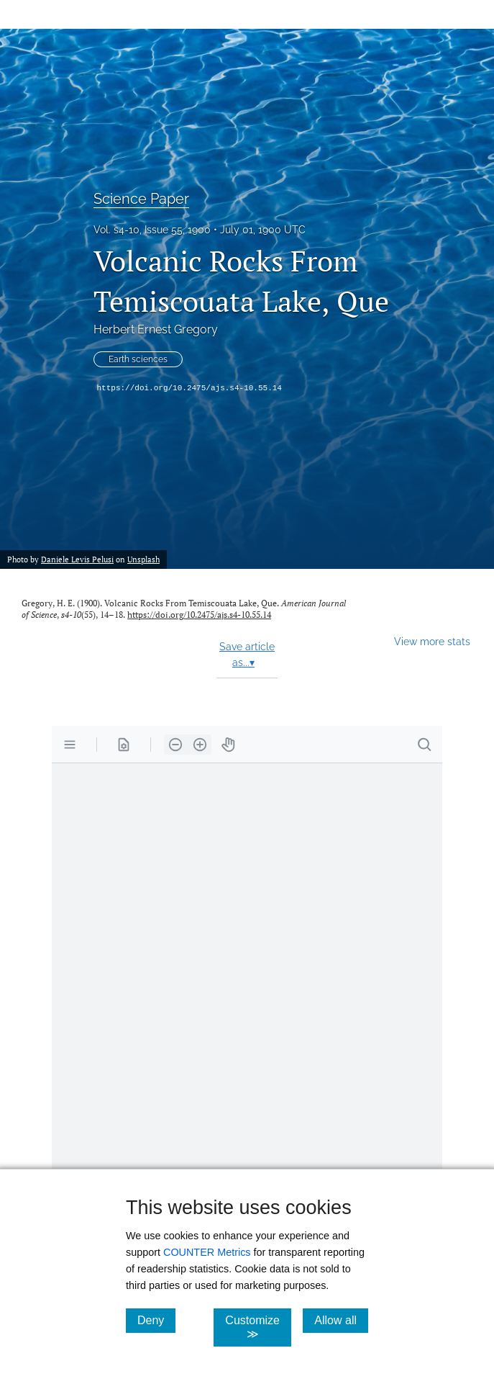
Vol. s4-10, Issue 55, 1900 (152, 229)
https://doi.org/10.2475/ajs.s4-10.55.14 (189, 388)
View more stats (432, 641)
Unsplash (143, 559)
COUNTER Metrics (207, 1252)
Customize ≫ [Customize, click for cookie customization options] (258, 1327)
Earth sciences (138, 359)
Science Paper (141, 198)
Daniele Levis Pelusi (77, 559)
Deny (156, 1319)
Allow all (341, 1319)
